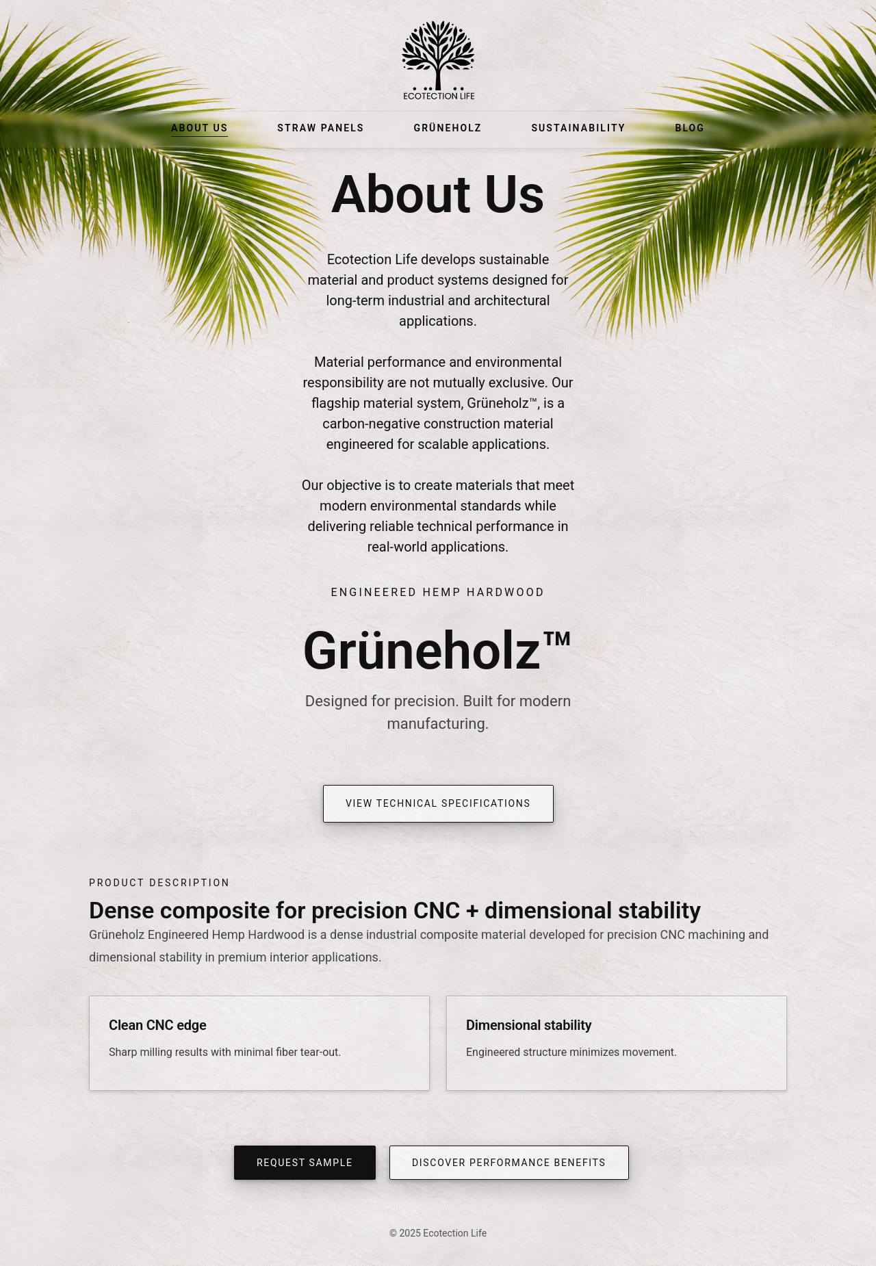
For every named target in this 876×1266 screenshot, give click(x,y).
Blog (690, 127)
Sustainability (578, 127)
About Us (199, 127)
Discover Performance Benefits (509, 1162)
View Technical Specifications (438, 803)
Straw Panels (320, 127)
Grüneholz (447, 127)
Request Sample (305, 1162)
